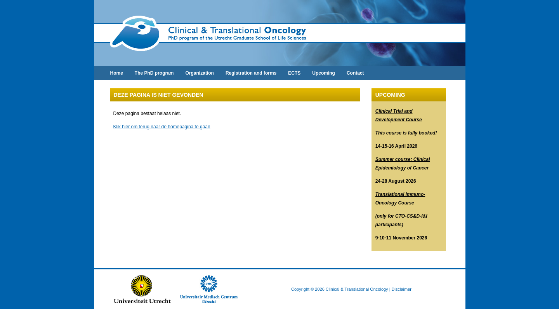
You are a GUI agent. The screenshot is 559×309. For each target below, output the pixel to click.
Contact (355, 73)
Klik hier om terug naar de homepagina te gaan (161, 126)
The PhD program (154, 73)
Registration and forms (251, 73)
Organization (200, 73)
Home (116, 73)
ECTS (294, 73)
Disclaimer (401, 289)
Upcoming (323, 73)
